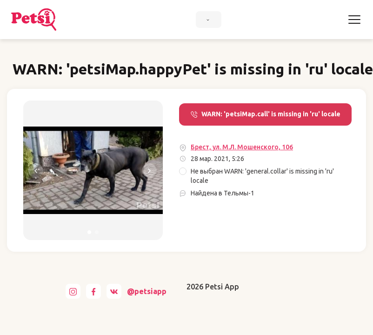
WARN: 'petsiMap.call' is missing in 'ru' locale (265, 114)
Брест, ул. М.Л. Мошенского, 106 (242, 147)
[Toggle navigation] (354, 19)
